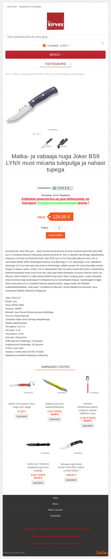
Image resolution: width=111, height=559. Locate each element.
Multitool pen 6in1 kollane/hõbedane (54, 405)
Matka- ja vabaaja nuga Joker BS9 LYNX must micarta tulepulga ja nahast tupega (48, 74)
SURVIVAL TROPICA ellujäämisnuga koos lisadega (38, 467)
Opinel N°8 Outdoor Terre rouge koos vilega (21, 405)
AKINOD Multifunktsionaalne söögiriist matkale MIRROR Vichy (88, 408)
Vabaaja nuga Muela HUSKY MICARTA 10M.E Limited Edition (71, 467)
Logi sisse (12, 6)
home (7, 74)
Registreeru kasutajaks (30, 6)
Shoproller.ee (102, 553)
